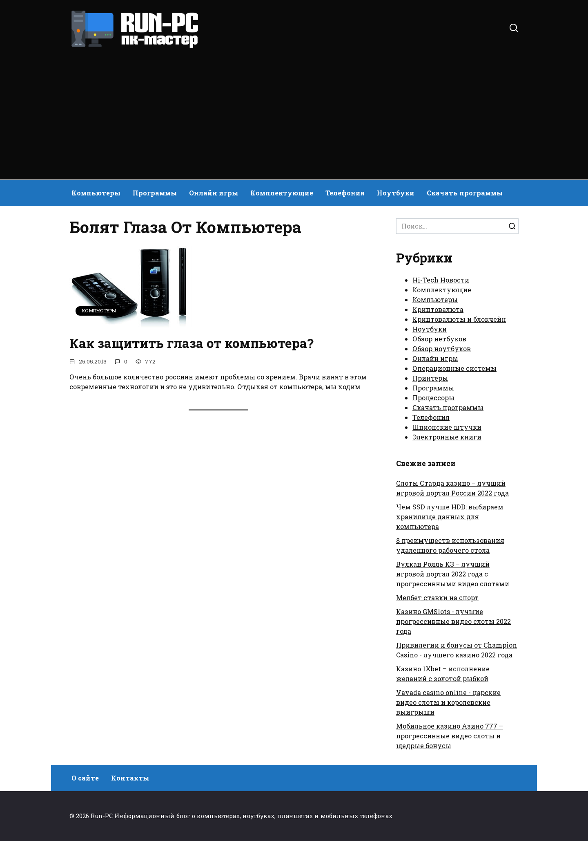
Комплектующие (281, 192)
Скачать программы (465, 192)
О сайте (85, 778)
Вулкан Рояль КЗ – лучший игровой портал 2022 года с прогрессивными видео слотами (452, 574)
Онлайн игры (213, 192)
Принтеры (430, 378)
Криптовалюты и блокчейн (459, 319)
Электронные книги (446, 437)
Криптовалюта (437, 309)
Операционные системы (454, 368)
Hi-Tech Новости (440, 280)
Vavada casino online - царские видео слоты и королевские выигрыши (448, 702)
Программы (155, 192)
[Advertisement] (294, 110)
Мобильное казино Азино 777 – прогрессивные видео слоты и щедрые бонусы (449, 736)
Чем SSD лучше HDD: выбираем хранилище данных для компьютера (449, 516)
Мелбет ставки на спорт (437, 597)
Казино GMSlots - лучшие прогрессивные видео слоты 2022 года (453, 621)
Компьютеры (95, 192)
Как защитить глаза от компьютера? (193, 343)
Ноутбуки (395, 192)
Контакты (130, 778)
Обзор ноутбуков (441, 348)
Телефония (345, 192)
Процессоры (433, 397)
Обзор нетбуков (439, 338)
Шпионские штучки (446, 427)
